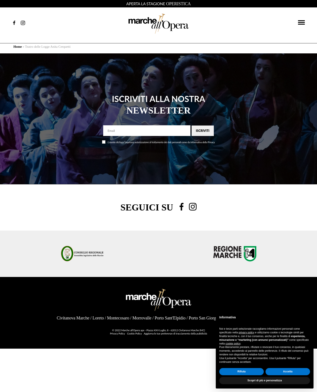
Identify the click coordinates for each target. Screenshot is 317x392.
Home (18, 46)
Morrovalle (141, 318)
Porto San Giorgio (204, 318)
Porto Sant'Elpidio (170, 318)
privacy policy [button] (246, 332)
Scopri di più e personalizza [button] (264, 380)
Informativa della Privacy (202, 142)
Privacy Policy (117, 333)
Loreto (98, 318)
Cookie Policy (134, 333)
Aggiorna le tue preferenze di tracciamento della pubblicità (175, 333)
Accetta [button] (287, 371)
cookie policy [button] (233, 343)
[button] (301, 22)
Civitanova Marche (73, 318)
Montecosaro (118, 318)
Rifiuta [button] (241, 371)
